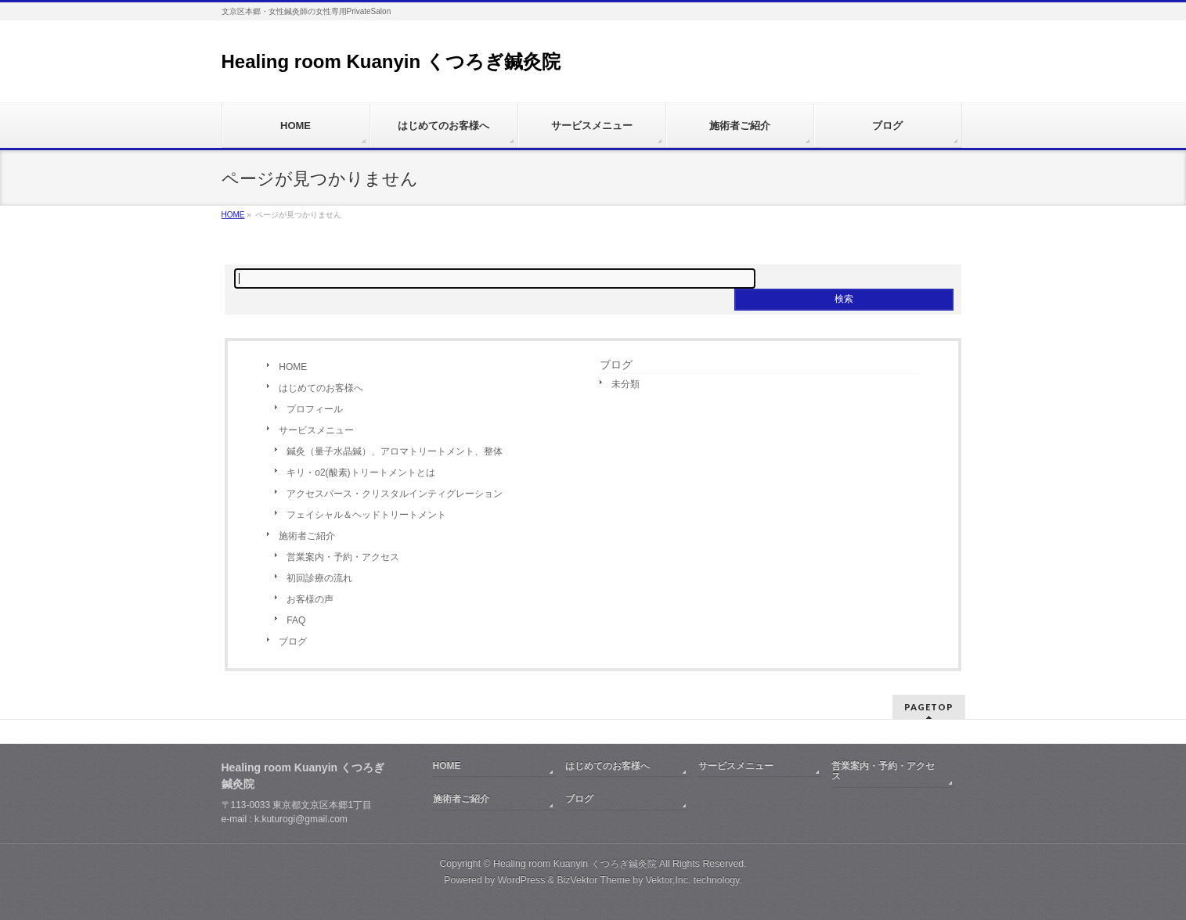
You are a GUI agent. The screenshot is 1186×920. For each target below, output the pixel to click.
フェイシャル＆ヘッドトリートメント (366, 514)
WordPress (522, 880)
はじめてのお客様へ (321, 388)
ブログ (293, 641)
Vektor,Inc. (668, 880)
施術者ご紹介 (307, 535)
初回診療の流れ (319, 578)
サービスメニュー (316, 430)
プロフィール (315, 409)
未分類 (625, 384)
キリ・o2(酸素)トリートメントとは (360, 472)
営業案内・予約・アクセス (343, 557)
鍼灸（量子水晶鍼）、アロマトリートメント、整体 (395, 451)
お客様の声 (310, 599)
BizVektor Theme (593, 880)
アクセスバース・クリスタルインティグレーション (395, 493)
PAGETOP (928, 707)
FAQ (296, 620)
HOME (293, 366)
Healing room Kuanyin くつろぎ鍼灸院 (391, 61)
